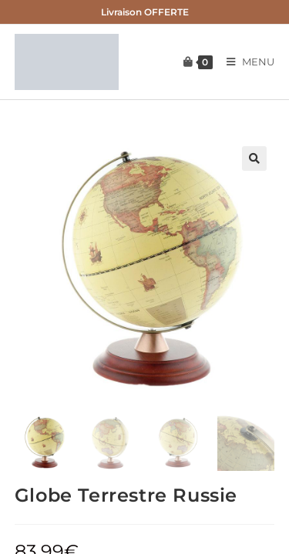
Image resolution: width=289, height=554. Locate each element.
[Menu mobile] (245, 61)
